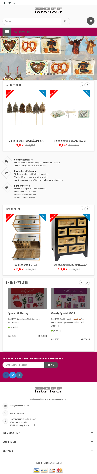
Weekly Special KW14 (63, 313)
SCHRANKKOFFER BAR (26, 264)
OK (52, 365)
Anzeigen (42, 336)
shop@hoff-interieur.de (19, 406)
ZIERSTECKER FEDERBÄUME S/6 (26, 140)
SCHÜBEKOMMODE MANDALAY (70, 264)
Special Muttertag (18, 313)
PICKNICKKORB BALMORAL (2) (70, 140)
